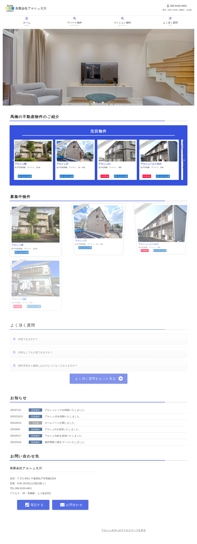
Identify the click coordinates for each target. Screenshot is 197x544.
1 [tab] (94, 102)
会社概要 (11, 523)
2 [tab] (98, 102)
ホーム (27, 22)
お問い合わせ (13, 531)
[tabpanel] (98, 67)
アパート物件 (75, 22)
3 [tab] (103, 102)
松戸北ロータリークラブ (131, 529)
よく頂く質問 (170, 22)
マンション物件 (122, 22)
